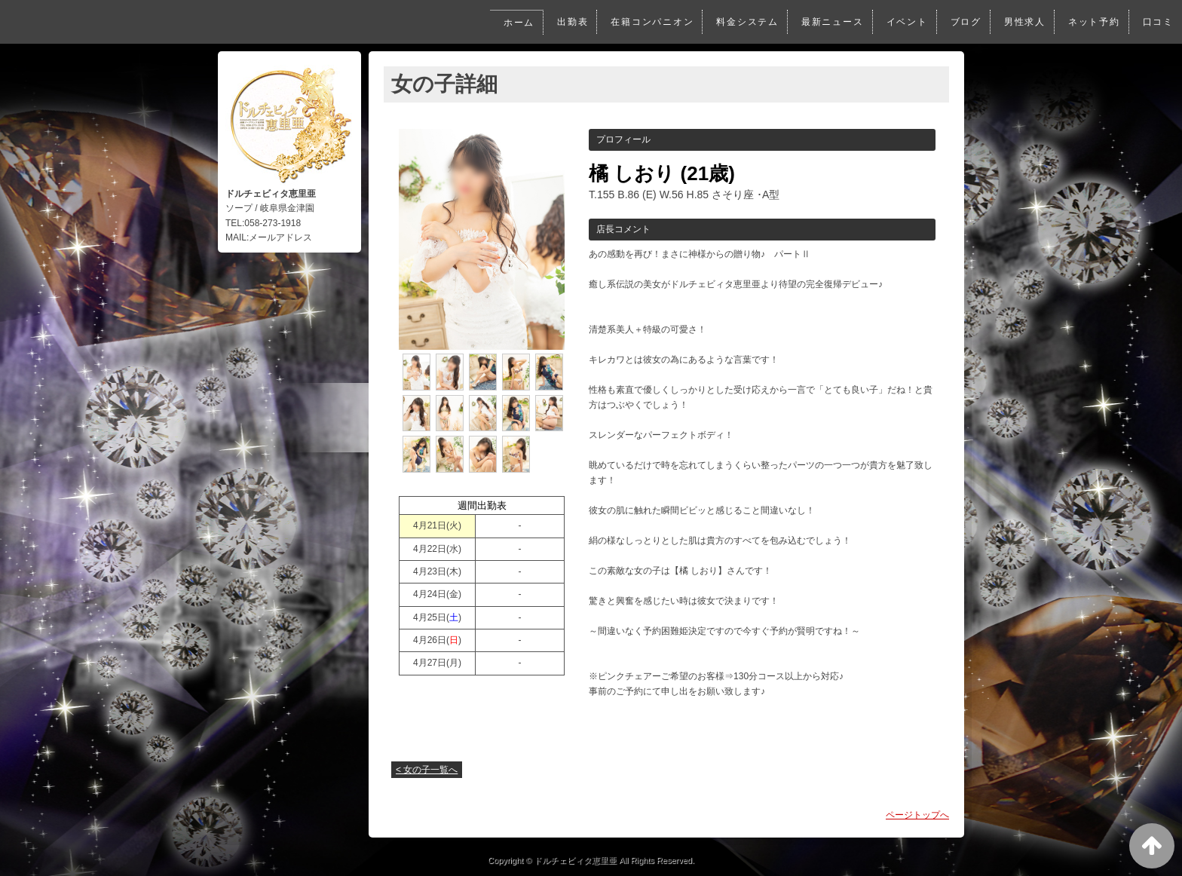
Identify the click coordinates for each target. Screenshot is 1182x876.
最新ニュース (827, 22)
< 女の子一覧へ (427, 769)
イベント (901, 22)
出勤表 (561, 22)
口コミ (1158, 22)
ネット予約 (1092, 22)
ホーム (506, 22)
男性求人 (1021, 22)
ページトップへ (917, 815)
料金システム (740, 22)
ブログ (962, 22)
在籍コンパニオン (642, 22)
